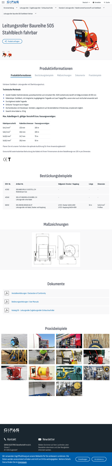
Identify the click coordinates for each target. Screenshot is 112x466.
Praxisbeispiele (95, 75)
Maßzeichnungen (64, 75)
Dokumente (80, 75)
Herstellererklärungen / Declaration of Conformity (29, 293)
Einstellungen (82, 459)
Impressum (22, 462)
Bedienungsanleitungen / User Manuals (25, 302)
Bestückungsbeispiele (44, 75)
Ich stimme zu (99, 459)
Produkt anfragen (13, 41)
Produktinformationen (21, 75)
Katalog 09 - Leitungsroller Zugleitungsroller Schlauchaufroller (33, 310)
